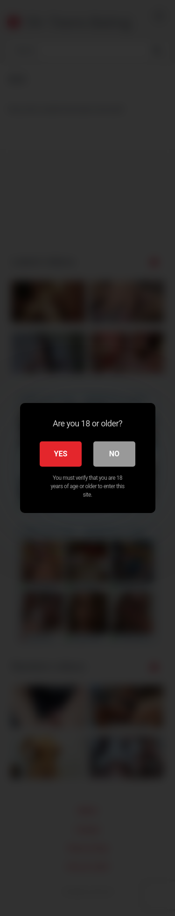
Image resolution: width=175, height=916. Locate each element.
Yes (61, 453)
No (114, 453)
